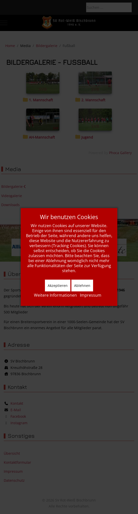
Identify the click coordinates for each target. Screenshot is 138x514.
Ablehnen (82, 285)
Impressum (90, 295)
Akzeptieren (58, 285)
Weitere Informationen (55, 295)
